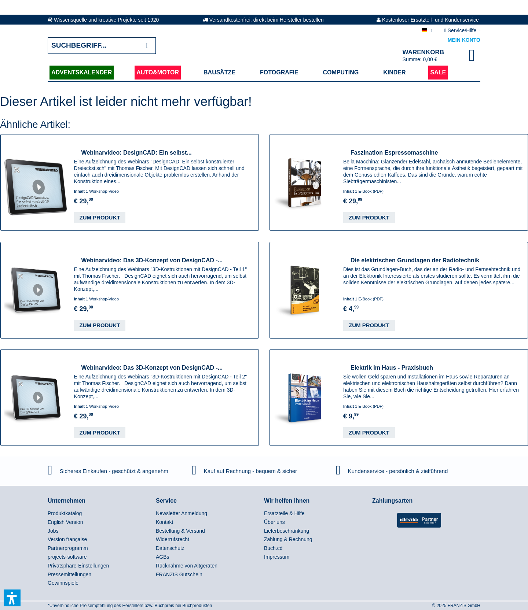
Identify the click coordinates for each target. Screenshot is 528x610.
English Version (65, 522)
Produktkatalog (65, 513)
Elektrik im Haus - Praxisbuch (392, 368)
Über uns (274, 522)
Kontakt (164, 522)
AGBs (162, 557)
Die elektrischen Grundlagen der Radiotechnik (415, 260)
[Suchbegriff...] (102, 45)
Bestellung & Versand (180, 531)
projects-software (67, 557)
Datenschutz (170, 548)
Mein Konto (464, 40)
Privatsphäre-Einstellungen (78, 566)
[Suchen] (147, 45)
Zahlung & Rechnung (288, 539)
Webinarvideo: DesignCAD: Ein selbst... (136, 152)
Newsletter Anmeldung (181, 513)
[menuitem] (100, 513)
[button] (12, 597)
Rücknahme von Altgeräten (186, 566)
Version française (67, 539)
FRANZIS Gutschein (179, 574)
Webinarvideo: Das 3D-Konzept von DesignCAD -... (152, 260)
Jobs (53, 531)
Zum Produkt (100, 217)
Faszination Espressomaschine (394, 152)
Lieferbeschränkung (286, 531)
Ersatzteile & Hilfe (284, 513)
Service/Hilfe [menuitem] (461, 30)
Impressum (276, 557)
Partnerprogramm (68, 548)
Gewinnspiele (63, 583)
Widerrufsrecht (172, 539)
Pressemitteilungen (69, 574)
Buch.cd (273, 548)
